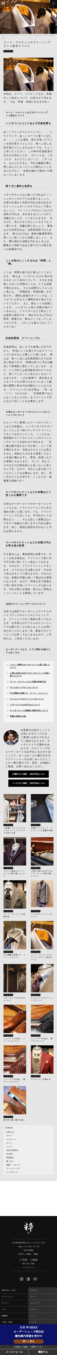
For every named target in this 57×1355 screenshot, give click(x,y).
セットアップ (34, 1303)
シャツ (9, 1146)
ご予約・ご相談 (7, 1322)
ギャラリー (5, 1303)
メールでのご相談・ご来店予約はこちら (28, 783)
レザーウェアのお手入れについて (25, 705)
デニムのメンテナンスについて (24, 687)
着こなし (10, 1161)
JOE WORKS (12, 1150)
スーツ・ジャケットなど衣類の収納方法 (28, 682)
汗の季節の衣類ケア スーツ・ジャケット (29, 693)
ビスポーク (34, 1290)
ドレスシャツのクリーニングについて (27, 699)
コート (9, 1143)
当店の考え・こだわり (9, 1290)
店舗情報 (5, 1316)
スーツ (9, 1136)
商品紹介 (10, 1157)
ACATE (9, 1154)
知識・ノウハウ (13, 1165)
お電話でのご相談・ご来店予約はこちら (28, 774)
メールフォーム (28, 1267)
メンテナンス (13, 35)
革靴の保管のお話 (18, 716)
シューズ (33, 1322)
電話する (43, 1352)
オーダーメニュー (8, 1296)
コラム (3, 35)
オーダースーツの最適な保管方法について (29, 710)
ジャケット (11, 1139)
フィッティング (13, 1168)
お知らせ (10, 1132)
